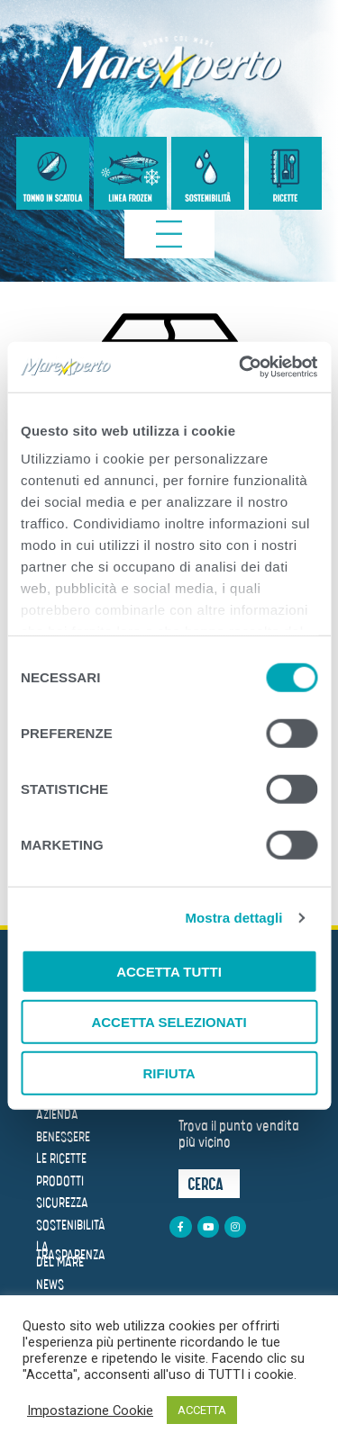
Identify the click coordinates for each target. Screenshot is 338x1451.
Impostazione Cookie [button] (90, 1410)
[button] (209, 1183)
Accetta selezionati (168, 1022)
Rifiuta (168, 1072)
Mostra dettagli (233, 917)
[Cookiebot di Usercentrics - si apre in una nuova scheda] (240, 367)
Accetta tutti (169, 970)
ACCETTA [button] (202, 1410)
